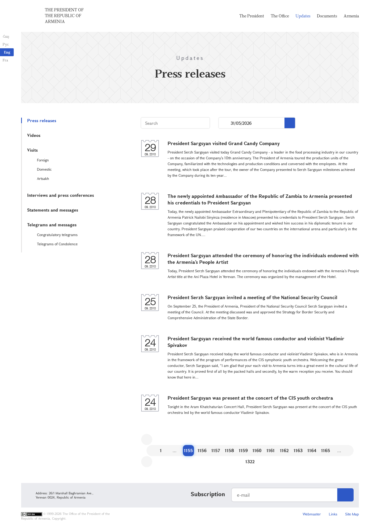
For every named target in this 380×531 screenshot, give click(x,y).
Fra (5, 60)
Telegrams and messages (52, 224)
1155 (188, 450)
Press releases (41, 120)
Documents (327, 16)
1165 (325, 450)
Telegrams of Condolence (57, 243)
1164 (311, 450)
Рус (6, 44)
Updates (303, 16)
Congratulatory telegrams (57, 234)
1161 (271, 450)
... (224, 123)
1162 (284, 450)
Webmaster (312, 513)
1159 (243, 450)
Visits (32, 150)
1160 (257, 450)
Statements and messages (52, 210)
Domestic (44, 169)
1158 (229, 450)
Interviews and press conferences (60, 195)
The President (251, 16)
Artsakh (43, 178)
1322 (250, 461)
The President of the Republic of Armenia (64, 15)
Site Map (352, 513)
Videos (33, 135)
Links (333, 513)
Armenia (351, 16)
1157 (215, 450)
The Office (280, 16)
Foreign (43, 159)
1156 (202, 450)
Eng (7, 52)
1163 (298, 450)
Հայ (6, 36)
